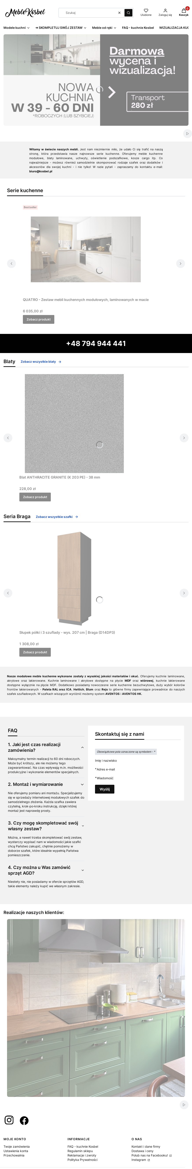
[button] (128, 12)
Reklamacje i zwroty (82, 1155)
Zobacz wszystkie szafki (57, 517)
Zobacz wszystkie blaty (41, 361)
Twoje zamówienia (17, 1146)
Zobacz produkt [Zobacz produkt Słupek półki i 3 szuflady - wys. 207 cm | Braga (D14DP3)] (35, 652)
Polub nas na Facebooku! (150, 1155)
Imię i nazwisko (106, 760)
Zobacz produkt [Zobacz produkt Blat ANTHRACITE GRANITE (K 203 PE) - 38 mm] (35, 497)
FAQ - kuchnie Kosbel (83, 1146)
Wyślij (105, 789)
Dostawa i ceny (143, 1151)
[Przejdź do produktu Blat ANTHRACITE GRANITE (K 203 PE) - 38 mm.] (74, 423)
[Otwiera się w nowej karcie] (9, 1120)
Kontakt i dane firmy (146, 1146)
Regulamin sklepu (80, 1151)
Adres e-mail (106, 769)
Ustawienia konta (16, 1151)
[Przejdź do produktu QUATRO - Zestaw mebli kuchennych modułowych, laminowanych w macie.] (86, 249)
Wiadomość (105, 778)
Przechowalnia (14, 1155)
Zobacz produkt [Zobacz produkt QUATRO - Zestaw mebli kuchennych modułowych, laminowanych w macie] (39, 319)
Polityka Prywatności (82, 1160)
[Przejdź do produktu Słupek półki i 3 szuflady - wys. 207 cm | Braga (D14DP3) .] (74, 578)
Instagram (139, 1160)
